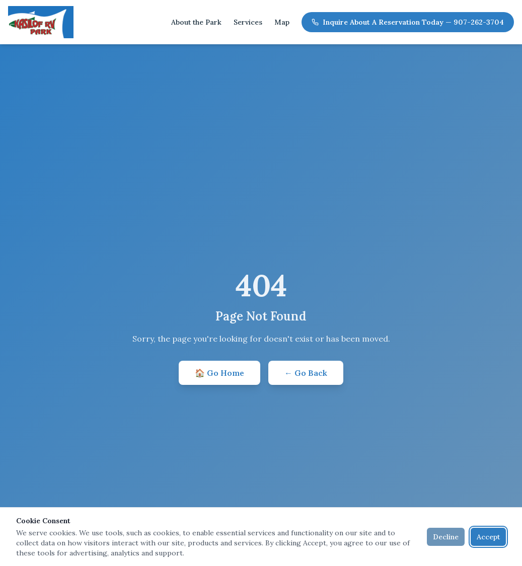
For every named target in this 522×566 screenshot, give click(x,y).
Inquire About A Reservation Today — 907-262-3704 (408, 22)
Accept (488, 536)
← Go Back (305, 373)
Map (281, 22)
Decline (446, 536)
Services (248, 22)
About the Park (196, 22)
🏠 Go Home (219, 373)
